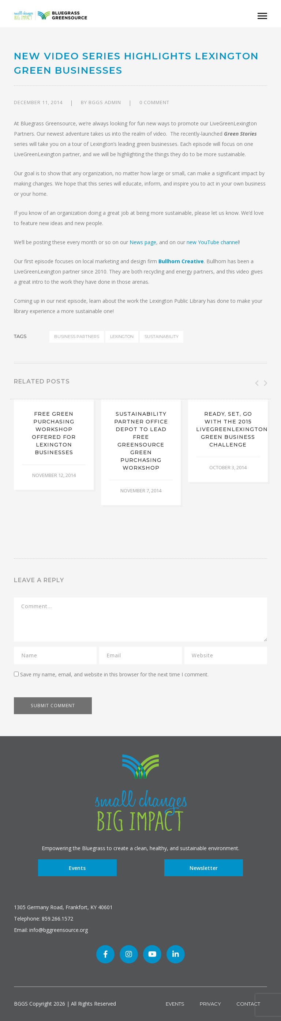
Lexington (122, 336)
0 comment (154, 102)
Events (77, 867)
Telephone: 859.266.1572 (43, 918)
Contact (248, 1004)
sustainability (162, 336)
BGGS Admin (105, 102)
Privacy (210, 1004)
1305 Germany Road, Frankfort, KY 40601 (63, 907)
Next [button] (265, 383)
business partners (76, 336)
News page (143, 242)
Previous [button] (256, 383)
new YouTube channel (213, 242)
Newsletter (204, 867)
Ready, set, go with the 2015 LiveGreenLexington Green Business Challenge (232, 429)
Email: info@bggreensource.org (51, 929)
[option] (53, 444)
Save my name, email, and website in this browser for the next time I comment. (114, 674)
